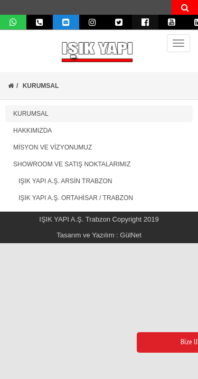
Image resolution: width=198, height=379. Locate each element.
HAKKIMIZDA (32, 130)
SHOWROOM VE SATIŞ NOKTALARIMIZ (71, 164)
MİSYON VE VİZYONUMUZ (52, 147)
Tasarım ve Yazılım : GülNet (99, 235)
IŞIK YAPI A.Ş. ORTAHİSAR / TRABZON (73, 198)
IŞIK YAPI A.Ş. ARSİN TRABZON (62, 181)
